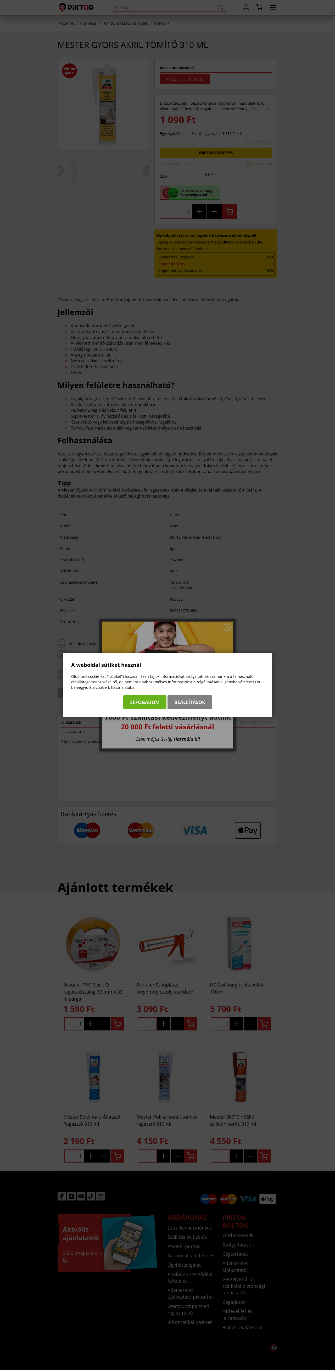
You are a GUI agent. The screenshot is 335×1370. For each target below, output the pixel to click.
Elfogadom (145, 702)
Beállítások (189, 702)
